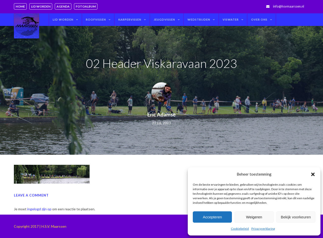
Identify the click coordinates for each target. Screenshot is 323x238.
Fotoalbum (86, 6)
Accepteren (212, 217)
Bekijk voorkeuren (296, 217)
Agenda (63, 6)
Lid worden (40, 6)
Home (20, 6)
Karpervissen (129, 19)
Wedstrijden (198, 19)
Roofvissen (96, 19)
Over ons (259, 19)
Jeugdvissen (164, 19)
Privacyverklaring (263, 228)
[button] (312, 174)
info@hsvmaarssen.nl (288, 6)
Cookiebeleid (240, 228)
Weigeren (254, 217)
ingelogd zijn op (39, 209)
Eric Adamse (161, 114)
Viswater (231, 19)
